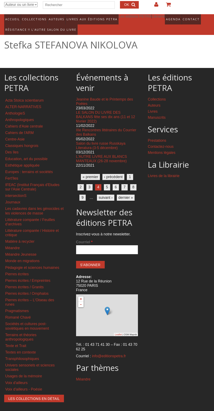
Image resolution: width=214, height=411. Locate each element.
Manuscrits (157, 112)
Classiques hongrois (21, 140)
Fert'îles (11, 172)
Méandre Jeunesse (21, 249)
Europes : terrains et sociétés (29, 166)
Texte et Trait (15, 340)
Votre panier (166, 6)
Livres (153, 105)
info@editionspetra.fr (109, 350)
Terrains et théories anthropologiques (21, 331)
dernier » (125, 192)
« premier (90, 171)
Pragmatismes (17, 305)
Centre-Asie (15, 133)
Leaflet (118, 328)
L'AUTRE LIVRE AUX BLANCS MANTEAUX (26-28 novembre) (101, 153)
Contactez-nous (160, 141)
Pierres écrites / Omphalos (26, 288)
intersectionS (16, 190)
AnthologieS (15, 107)
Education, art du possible (26, 153)
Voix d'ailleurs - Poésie (23, 383)
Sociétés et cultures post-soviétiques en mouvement (27, 320)
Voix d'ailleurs (16, 377)
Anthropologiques (19, 114)
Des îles (12, 146)
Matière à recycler (19, 236)
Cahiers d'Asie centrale (24, 120)
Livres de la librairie (164, 170)
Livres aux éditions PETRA (84, 18)
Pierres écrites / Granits (24, 281)
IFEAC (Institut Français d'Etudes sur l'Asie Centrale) (32, 181)
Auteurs (53, 18)
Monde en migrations (22, 255)
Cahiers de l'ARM (19, 127)
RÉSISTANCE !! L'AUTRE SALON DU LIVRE (33, 25)
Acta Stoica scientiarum (24, 94)
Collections (32, 18)
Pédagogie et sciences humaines (32, 262)
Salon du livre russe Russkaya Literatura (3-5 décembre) (101, 139)
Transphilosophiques (22, 353)
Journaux (12, 196)
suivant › (106, 192)
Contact (178, 18)
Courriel (84, 236)
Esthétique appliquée (22, 159)
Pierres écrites (17, 268)
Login (154, 6)
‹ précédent (113, 171)
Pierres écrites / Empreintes (27, 275)
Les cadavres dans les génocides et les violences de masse (34, 205)
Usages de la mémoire (23, 370)
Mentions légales (161, 147)
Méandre (12, 242)
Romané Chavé (18, 312)
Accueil (12, 18)
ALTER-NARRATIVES (23, 101)
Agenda (160, 18)
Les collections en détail (34, 393)
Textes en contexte (20, 347)
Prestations (157, 135)
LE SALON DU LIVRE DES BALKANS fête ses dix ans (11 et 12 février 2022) (105, 111)
